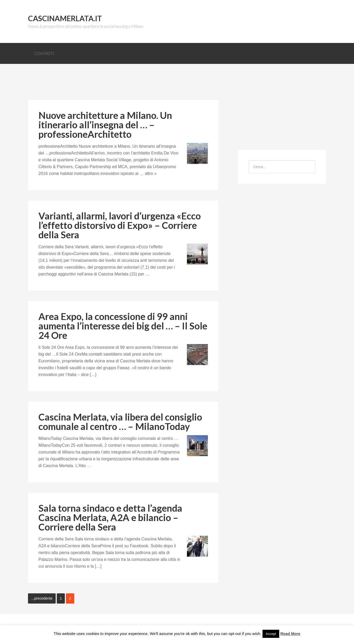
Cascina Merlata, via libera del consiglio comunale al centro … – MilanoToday (120, 421)
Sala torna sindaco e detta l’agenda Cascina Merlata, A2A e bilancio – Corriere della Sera (110, 517)
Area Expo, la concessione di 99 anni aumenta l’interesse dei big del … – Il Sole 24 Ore (122, 326)
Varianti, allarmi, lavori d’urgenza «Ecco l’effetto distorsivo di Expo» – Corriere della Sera (119, 225)
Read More (290, 633)
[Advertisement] (123, 86)
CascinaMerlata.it (65, 18)
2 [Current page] (70, 598)
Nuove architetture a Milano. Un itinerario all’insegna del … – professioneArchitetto (105, 124)
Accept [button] (271, 634)
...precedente (42, 598)
